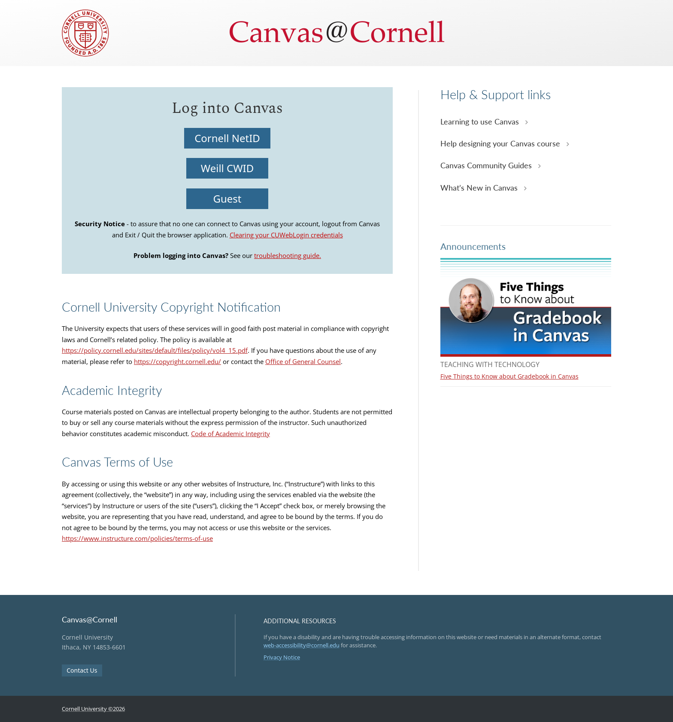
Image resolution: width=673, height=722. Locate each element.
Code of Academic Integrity (230, 433)
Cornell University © (93, 709)
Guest (227, 198)
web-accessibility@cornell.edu (302, 645)
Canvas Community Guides (487, 165)
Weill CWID (227, 168)
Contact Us (82, 670)
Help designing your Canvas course (501, 143)
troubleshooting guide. (287, 255)
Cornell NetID (227, 138)
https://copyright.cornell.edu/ (177, 361)
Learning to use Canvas (480, 121)
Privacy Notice (282, 657)
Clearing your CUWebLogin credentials (286, 235)
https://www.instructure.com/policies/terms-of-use (137, 538)
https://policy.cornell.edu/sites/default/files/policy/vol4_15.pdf (155, 350)
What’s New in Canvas (480, 187)
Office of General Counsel (303, 361)
